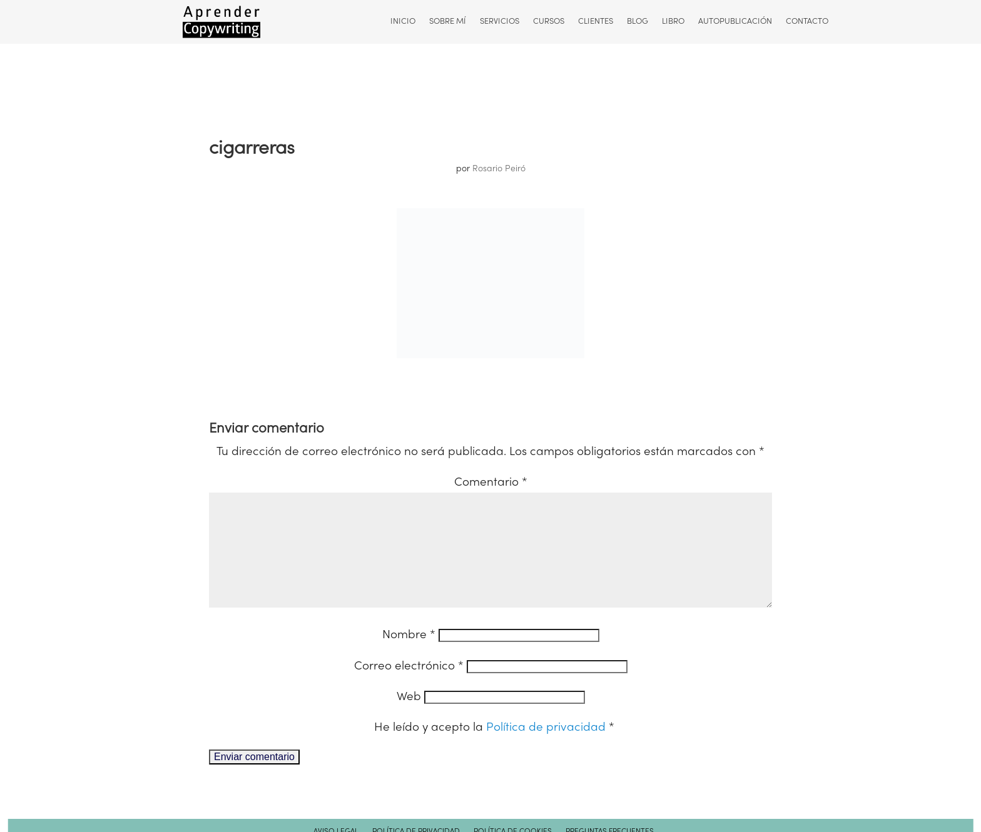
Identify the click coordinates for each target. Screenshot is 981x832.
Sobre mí (447, 22)
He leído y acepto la (494, 747)
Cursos (548, 22)
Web (409, 717)
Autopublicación (734, 22)
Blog (637, 22)
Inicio (402, 22)
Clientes (594, 22)
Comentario (490, 482)
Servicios (499, 22)
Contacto (806, 22)
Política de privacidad (547, 747)
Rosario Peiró (499, 169)
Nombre (408, 655)
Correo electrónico (409, 686)
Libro (672, 22)
